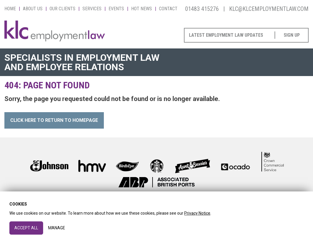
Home (10, 8)
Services (91, 8)
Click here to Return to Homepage (54, 120)
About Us (33, 8)
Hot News (141, 8)
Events (116, 8)
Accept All (26, 228)
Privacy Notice (197, 213)
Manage (56, 228)
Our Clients (62, 8)
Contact (168, 8)
